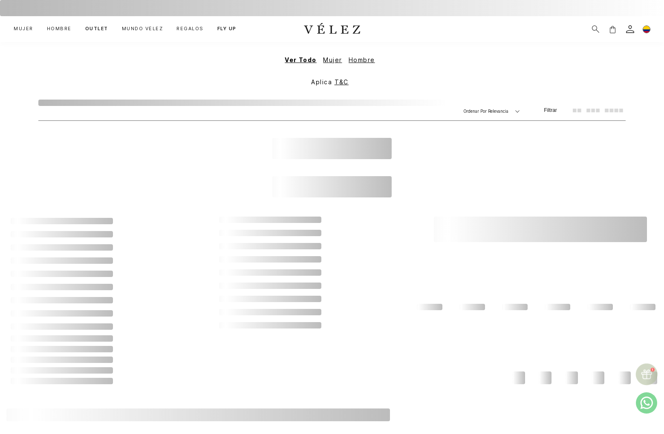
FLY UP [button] (227, 28)
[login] (630, 29)
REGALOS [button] (190, 28)
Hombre (362, 59)
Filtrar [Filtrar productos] (550, 110)
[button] (612, 29)
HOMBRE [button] (59, 28)
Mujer (332, 59)
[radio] (577, 110)
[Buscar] (595, 29)
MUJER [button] (23, 28)
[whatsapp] (646, 403)
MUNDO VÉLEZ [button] (142, 28)
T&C (342, 82)
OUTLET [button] (96, 28)
